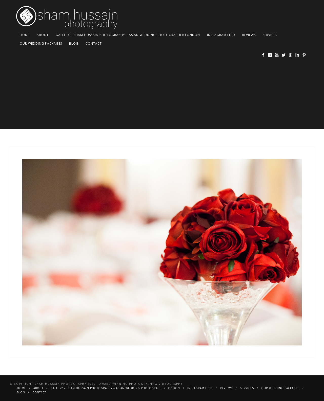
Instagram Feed (221, 35)
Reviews (249, 35)
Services (270, 35)
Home (25, 35)
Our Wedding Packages (41, 43)
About (43, 35)
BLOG (73, 43)
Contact (94, 43)
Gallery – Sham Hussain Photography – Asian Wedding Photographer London (128, 35)
